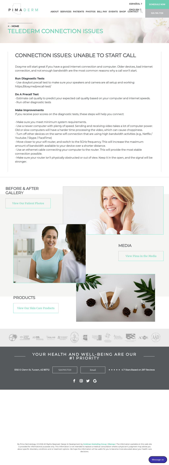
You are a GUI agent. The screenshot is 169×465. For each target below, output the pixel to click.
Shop (122, 11)
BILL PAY (102, 11)
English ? (135, 9)
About (55, 11)
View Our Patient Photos (28, 203)
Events (113, 11)
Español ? (135, 3)
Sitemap (111, 444)
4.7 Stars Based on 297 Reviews (138, 369)
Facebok (74, 381)
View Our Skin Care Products (35, 308)
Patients (78, 11)
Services (65, 11)
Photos (90, 11)
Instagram (81, 381)
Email (93, 370)
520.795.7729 (64, 370)
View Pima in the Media (141, 256)
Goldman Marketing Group (94, 444)
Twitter (88, 381)
